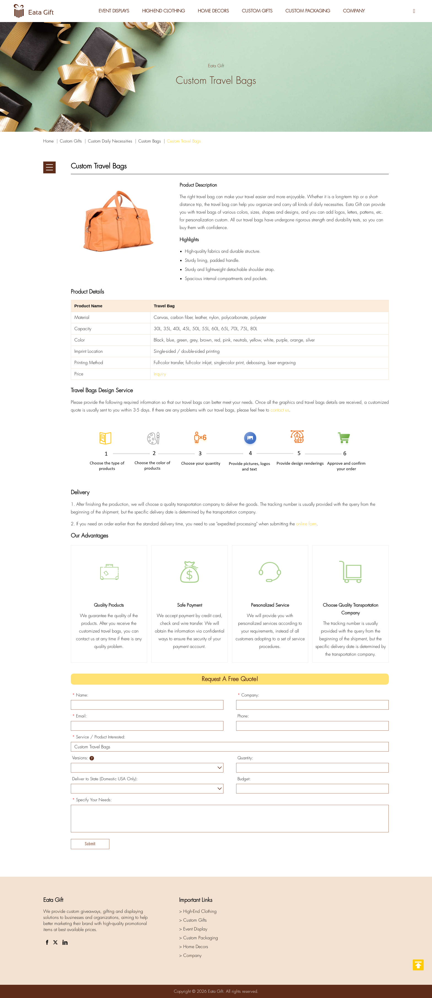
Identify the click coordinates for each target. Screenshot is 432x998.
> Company (190, 955)
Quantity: (245, 758)
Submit (90, 843)
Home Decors (213, 11)
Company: (248, 695)
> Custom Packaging (198, 938)
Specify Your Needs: (92, 800)
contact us (280, 410)
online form (306, 524)
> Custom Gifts (193, 920)
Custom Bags (149, 141)
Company (354, 11)
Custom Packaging (308, 11)
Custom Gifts (257, 11)
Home (48, 141)
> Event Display (193, 929)
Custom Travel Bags (184, 141)
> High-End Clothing (198, 911)
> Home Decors (193, 946)
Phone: (243, 716)
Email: (79, 716)
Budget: (244, 779)
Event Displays (113, 11)
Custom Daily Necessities (110, 141)
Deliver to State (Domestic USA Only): (105, 779)
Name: (80, 695)
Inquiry (160, 374)
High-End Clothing (163, 11)
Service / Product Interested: (98, 737)
